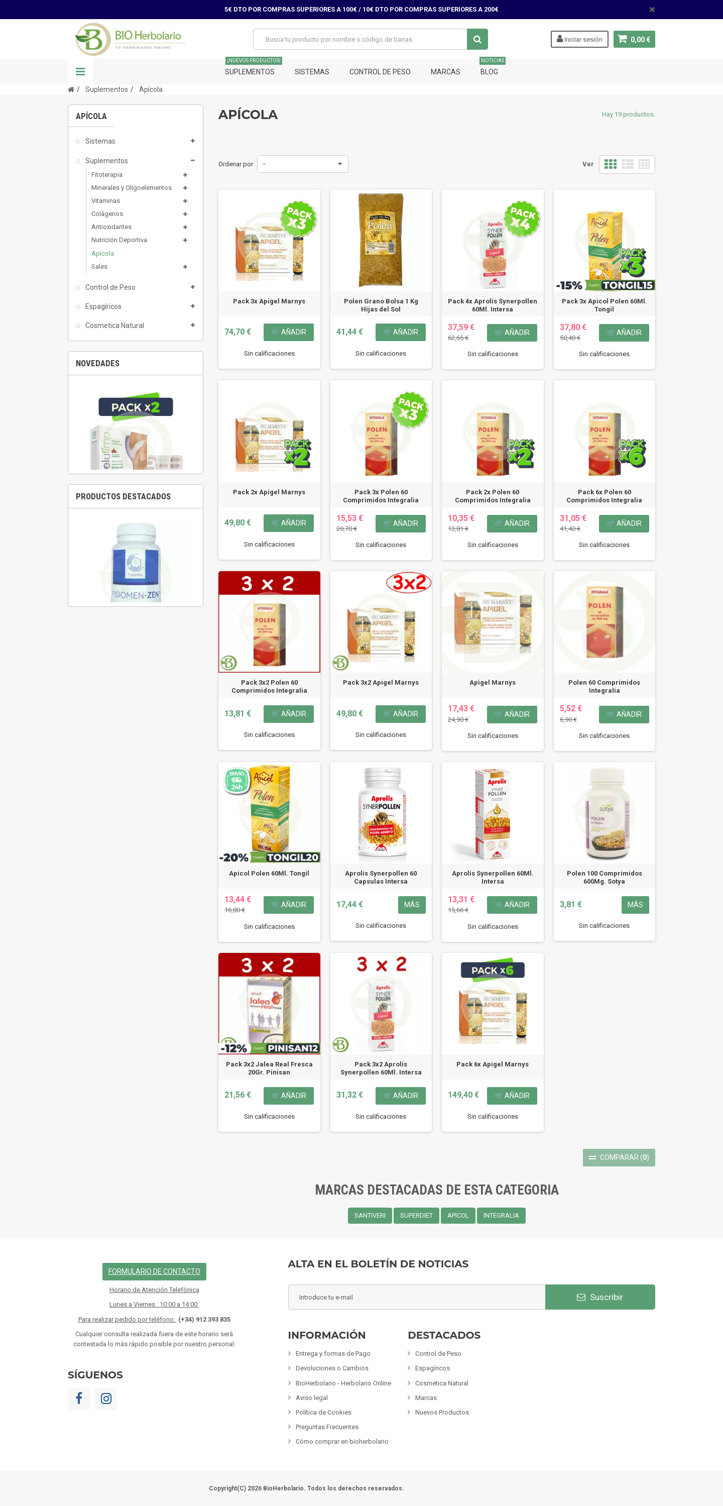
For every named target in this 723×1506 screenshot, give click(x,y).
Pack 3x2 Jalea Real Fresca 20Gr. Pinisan (269, 1068)
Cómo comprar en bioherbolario (342, 1441)
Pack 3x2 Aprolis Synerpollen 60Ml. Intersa (381, 1068)
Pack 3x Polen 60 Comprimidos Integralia (381, 496)
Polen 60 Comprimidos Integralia (604, 686)
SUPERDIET (416, 1215)
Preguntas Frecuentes (327, 1427)
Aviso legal (312, 1398)
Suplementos (253, 67)
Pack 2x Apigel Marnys (269, 492)
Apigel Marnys (492, 682)
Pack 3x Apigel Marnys (269, 301)
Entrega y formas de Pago (333, 1353)
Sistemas (312, 72)
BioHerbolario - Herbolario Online (343, 1383)
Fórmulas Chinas (111, 463)
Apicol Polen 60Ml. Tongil (269, 873)
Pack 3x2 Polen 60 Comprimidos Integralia (269, 686)
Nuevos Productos (442, 1412)
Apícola (102, 256)
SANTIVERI (370, 1215)
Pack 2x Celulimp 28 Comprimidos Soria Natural (135, 703)
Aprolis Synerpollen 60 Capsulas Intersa (381, 877)
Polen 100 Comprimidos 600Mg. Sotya (604, 877)
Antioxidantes (111, 230)
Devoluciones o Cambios (332, 1368)
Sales (99, 270)
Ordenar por (235, 164)
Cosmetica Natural (114, 329)
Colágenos (107, 217)
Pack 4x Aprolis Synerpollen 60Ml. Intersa (492, 305)
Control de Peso (380, 72)
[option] (135, 643)
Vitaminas (105, 204)
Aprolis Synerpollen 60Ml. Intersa (493, 877)
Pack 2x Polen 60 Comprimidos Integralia (493, 496)
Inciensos (99, 406)
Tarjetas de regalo (113, 501)
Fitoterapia (107, 178)
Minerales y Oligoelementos (131, 191)
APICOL (458, 1215)
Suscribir (600, 1297)
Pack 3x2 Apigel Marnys (381, 682)
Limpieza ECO (107, 444)
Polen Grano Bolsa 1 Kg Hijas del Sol (381, 305)
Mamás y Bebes (110, 348)
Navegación (80, 71)
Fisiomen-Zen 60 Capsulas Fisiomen (135, 918)
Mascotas (100, 425)
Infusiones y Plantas (116, 367)
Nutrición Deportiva (119, 243)
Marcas (445, 72)
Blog (492, 67)
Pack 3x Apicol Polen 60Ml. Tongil (604, 305)
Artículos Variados (113, 482)
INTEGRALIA (501, 1215)
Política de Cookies (323, 1412)
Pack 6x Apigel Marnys (492, 1064)
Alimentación (106, 386)
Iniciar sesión (579, 38)
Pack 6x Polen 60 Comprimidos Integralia (604, 496)
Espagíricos (103, 310)
